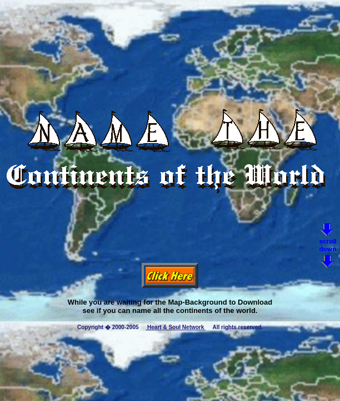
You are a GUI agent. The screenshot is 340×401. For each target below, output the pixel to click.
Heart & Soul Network (176, 327)
